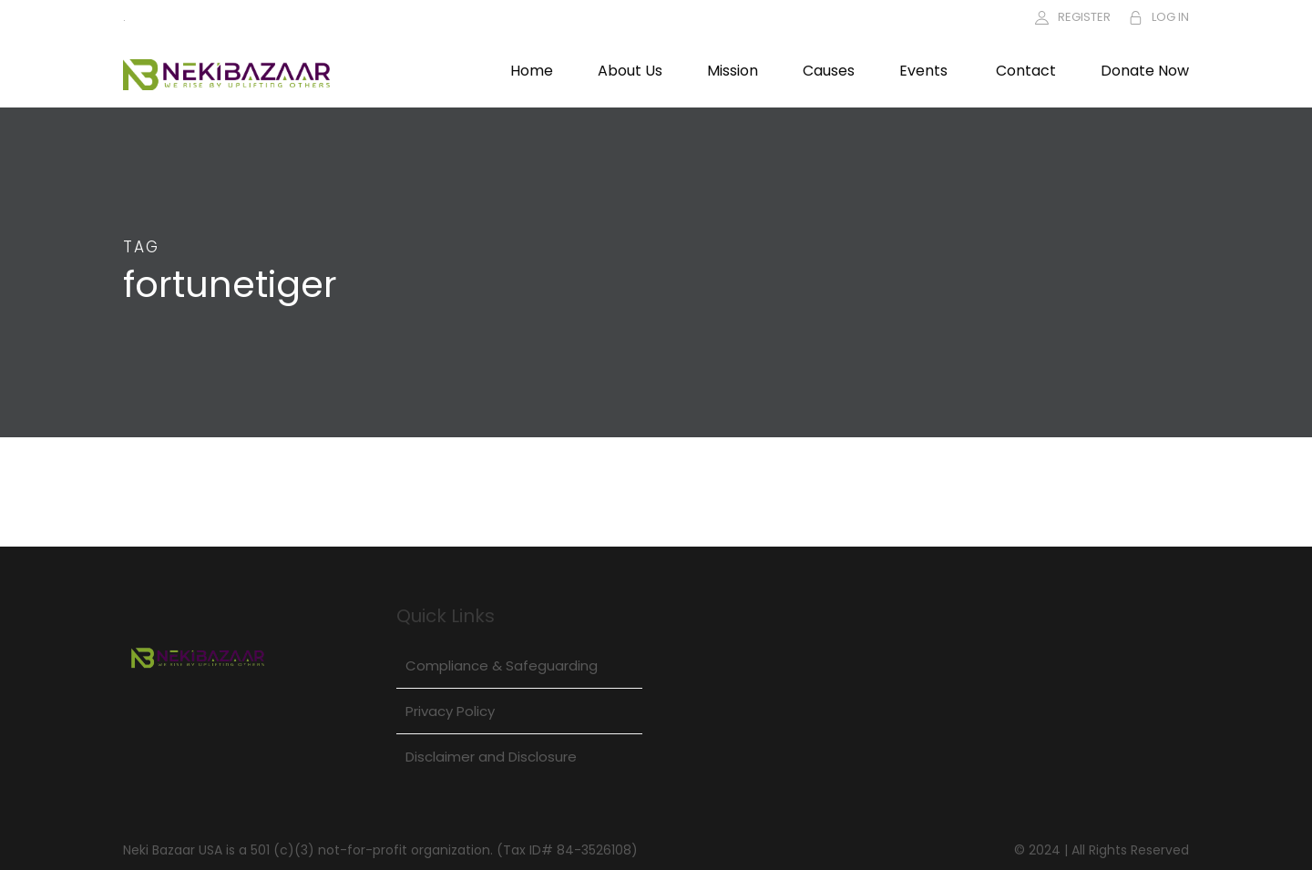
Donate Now (1145, 70)
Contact (1026, 70)
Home (531, 70)
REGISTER (1084, 17)
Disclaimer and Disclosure (491, 756)
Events (923, 70)
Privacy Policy (450, 711)
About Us (630, 70)
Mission (732, 70)
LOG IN (1170, 17)
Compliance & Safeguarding (501, 665)
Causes (829, 70)
